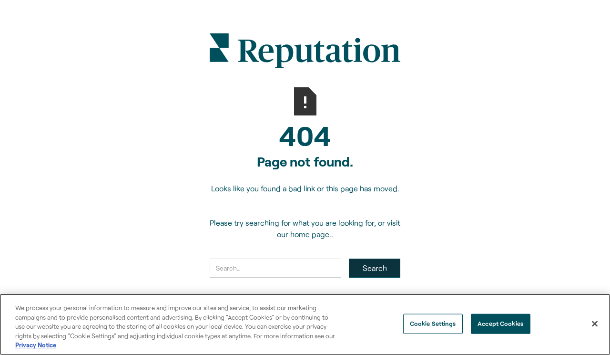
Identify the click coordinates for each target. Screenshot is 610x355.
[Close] (594, 323)
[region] (305, 324)
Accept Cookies (500, 323)
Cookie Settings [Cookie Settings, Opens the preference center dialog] (433, 323)
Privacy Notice (35, 345)
